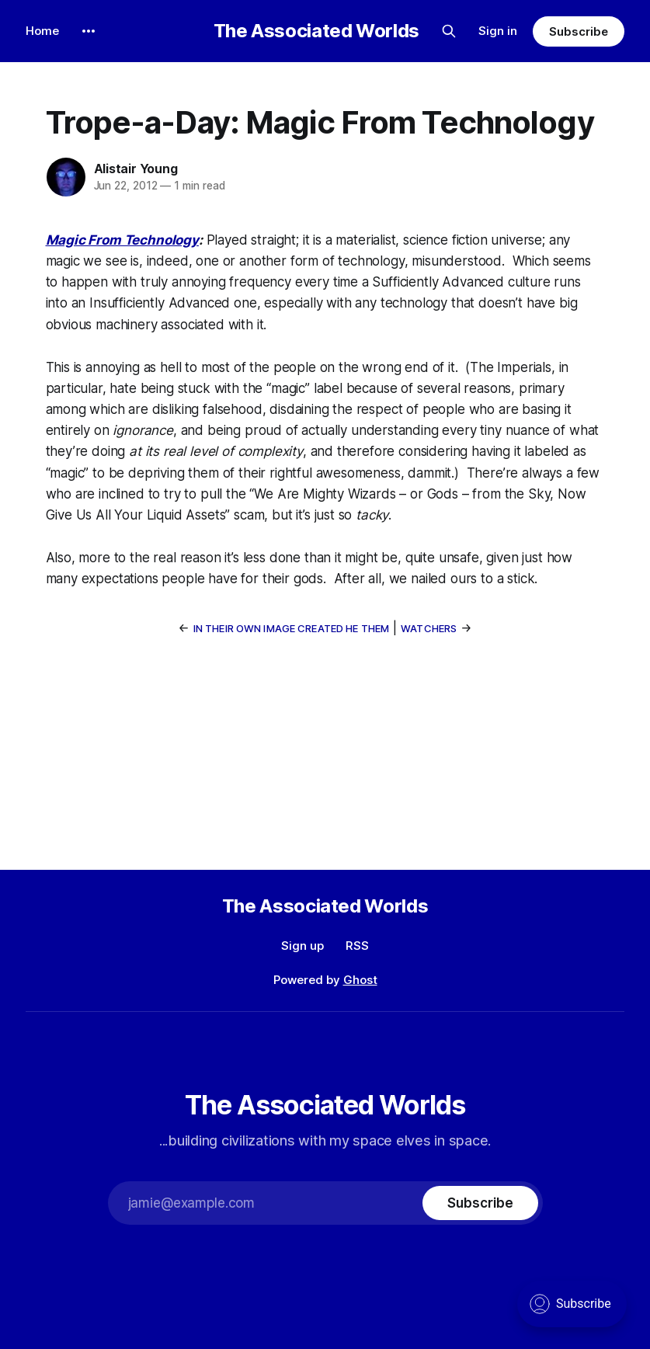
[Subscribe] (479, 1203)
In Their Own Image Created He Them (291, 628)
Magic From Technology (122, 240)
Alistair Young (136, 168)
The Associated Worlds (316, 31)
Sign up (302, 945)
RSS (357, 945)
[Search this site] (448, 31)
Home (42, 30)
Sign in (497, 30)
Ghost (360, 979)
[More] (88, 31)
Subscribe (578, 31)
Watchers (429, 628)
